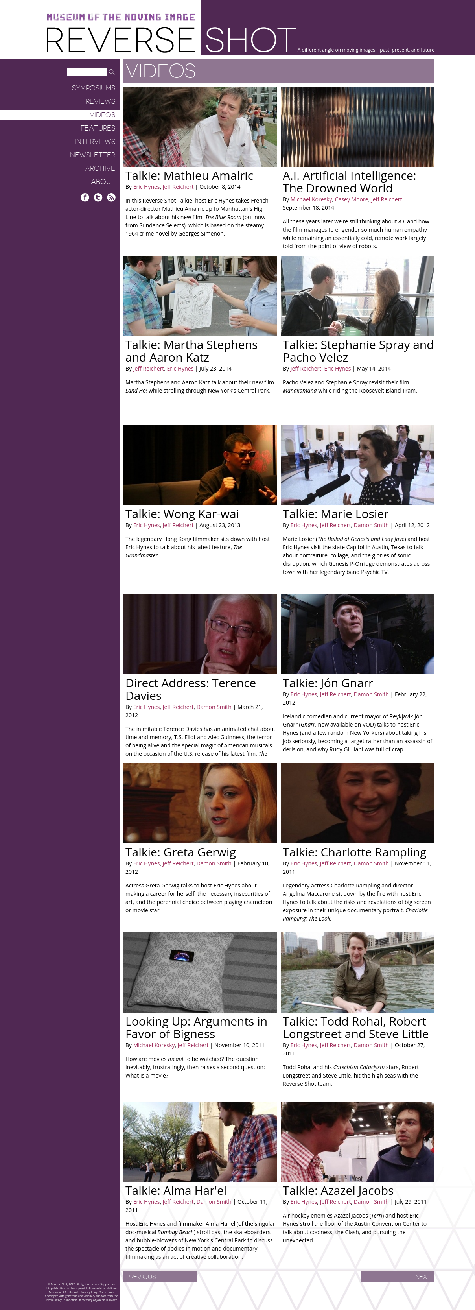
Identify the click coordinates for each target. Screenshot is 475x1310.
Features (98, 128)
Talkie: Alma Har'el (175, 1190)
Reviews (100, 101)
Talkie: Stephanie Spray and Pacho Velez (358, 350)
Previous (141, 1277)
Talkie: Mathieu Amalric (189, 175)
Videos (102, 114)
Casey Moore (350, 199)
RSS (111, 197)
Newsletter (92, 155)
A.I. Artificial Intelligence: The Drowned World (349, 181)
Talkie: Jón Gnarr (328, 683)
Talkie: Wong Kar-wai (182, 514)
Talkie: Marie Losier (335, 514)
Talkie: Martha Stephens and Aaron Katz (191, 350)
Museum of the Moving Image (121, 17)
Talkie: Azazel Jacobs (338, 1190)
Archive (100, 168)
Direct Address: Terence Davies (190, 689)
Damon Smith (370, 525)
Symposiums (93, 88)
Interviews (95, 141)
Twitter (98, 197)
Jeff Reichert (177, 186)
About (103, 181)
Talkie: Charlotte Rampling (355, 852)
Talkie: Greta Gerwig (180, 852)
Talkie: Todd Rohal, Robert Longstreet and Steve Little (356, 1027)
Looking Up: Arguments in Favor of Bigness (196, 1027)
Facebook (85, 197)
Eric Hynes (146, 186)
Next (423, 1277)
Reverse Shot (171, 39)
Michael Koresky (311, 199)
